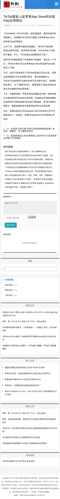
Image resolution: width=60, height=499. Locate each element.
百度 (4, 461)
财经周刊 (11, 290)
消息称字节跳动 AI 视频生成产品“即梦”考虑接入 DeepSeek (29, 183)
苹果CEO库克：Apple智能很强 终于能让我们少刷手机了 (28, 373)
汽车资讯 (11, 295)
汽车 (16, 461)
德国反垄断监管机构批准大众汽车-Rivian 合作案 (24, 367)
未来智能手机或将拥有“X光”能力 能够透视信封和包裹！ (25, 443)
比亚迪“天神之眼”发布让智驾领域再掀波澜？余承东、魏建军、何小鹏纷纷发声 (29, 130)
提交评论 (11, 225)
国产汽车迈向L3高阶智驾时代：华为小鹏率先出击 (25, 151)
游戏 (28, 461)
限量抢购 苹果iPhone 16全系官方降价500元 (23, 379)
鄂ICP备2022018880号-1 (29, 495)
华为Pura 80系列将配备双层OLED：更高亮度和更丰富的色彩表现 (32, 171)
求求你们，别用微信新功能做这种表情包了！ (23, 385)
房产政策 (22, 461)
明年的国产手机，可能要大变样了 (19, 187)
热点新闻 (7, 25)
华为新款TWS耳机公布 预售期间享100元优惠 (21, 437)
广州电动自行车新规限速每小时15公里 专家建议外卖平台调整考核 (32, 167)
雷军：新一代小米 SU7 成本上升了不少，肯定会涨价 (24, 321)
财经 (33, 461)
